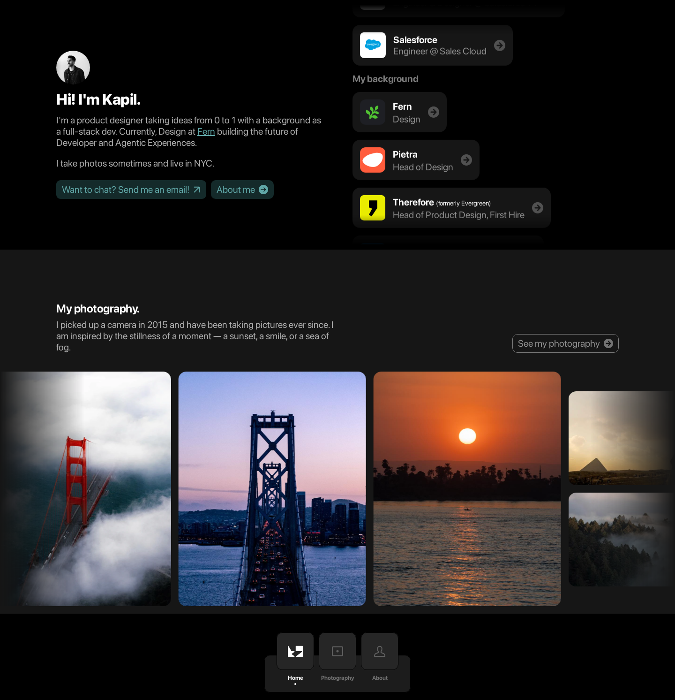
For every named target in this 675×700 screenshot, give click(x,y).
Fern (206, 131)
